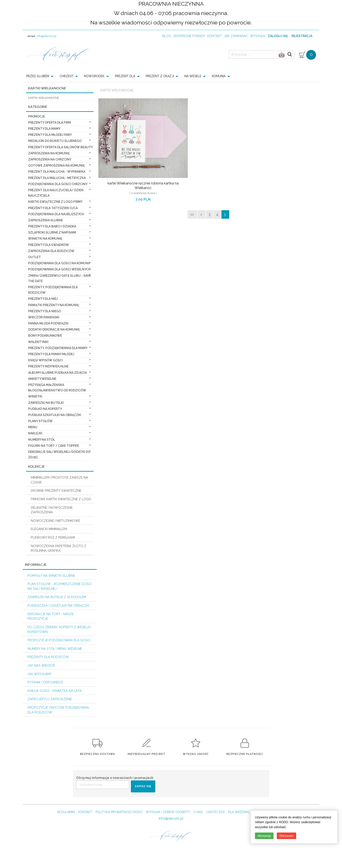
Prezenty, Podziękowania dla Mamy (57, 348)
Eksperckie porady (189, 36)
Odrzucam (286, 836)
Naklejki (35, 433)
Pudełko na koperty (45, 409)
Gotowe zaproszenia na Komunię (56, 165)
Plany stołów (40, 421)
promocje (36, 116)
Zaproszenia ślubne (45, 220)
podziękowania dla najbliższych (56, 214)
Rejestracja (302, 36)
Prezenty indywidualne (48, 366)
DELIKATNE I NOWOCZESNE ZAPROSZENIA (52, 510)
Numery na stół (41, 439)
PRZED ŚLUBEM (37, 76)
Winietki (35, 396)
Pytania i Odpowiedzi (45, 682)
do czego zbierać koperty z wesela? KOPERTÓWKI (59, 629)
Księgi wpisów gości (45, 360)
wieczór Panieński (43, 317)
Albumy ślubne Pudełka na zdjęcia (57, 372)
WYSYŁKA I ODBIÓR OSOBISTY (168, 812)
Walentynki (38, 342)
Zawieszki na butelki (46, 402)
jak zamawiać (236, 36)
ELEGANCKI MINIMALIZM (49, 529)
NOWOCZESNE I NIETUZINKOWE (55, 520)
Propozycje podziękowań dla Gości (58, 640)
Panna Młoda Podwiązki (48, 323)
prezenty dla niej (43, 298)
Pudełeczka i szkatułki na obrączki (58, 605)
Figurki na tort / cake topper (53, 445)
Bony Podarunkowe (45, 335)
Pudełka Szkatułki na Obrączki (54, 415)
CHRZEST (67, 76)
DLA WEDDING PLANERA (246, 812)
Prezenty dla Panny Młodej (51, 354)
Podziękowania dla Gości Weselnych (59, 269)
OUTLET (34, 257)
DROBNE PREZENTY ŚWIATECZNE (56, 490)
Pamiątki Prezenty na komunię (53, 305)
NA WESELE (192, 76)
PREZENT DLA (125, 76)
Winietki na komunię (45, 238)
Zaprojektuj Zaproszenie (49, 699)
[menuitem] (41, 76)
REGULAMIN (66, 812)
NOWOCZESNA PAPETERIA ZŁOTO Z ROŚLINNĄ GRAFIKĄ (58, 548)
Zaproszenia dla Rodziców (51, 251)
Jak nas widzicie (41, 665)
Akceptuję (264, 836)
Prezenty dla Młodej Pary (50, 134)
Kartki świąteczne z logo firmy (55, 201)
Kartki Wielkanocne (116, 90)
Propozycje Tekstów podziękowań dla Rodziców (58, 710)
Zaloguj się (278, 36)
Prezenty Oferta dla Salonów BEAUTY (60, 147)
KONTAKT (85, 812)
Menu (32, 427)
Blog (166, 36)
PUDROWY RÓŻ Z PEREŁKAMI (53, 537)
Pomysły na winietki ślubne (51, 575)
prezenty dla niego (44, 311)
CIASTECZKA (215, 812)
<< (192, 214)
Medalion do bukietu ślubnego (55, 141)
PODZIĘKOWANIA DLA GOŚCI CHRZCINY (57, 184)
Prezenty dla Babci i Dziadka (52, 226)
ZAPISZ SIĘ (143, 786)
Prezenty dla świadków (48, 245)
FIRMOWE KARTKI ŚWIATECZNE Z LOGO (61, 499)
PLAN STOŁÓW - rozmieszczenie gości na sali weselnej (59, 586)
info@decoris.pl (46, 36)
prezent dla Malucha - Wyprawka (56, 171)
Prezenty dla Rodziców (48, 657)
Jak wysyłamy (39, 674)
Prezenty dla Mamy (44, 128)
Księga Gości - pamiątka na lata (54, 691)
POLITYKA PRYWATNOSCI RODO (119, 812)
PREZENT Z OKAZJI (160, 76)
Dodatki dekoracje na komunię (54, 329)
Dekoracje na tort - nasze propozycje (50, 616)
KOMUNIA (219, 76)
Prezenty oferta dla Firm (49, 122)
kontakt (214, 36)
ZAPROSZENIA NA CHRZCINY (49, 159)
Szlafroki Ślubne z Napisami (52, 232)
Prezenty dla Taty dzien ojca (53, 208)
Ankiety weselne (42, 378)
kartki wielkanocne (43, 97)
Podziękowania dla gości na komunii (59, 263)
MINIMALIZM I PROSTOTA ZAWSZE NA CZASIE (59, 480)
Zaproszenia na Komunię (49, 153)
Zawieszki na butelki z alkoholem (56, 597)
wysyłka (257, 36)
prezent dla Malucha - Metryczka (57, 178)
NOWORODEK (94, 76)
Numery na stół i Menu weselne (54, 648)
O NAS (198, 812)
